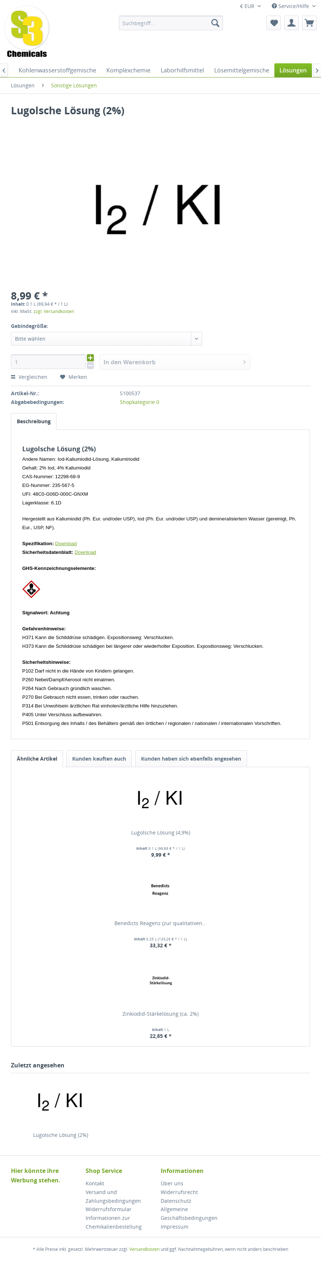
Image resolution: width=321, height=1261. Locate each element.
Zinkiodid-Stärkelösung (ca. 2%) (160, 1013)
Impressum (174, 1226)
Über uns (172, 1183)
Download (66, 543)
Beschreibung (34, 421)
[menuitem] (171, 23)
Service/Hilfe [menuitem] (291, 6)
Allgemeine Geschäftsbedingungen (189, 1213)
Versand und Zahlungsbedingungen (113, 1196)
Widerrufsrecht (179, 1192)
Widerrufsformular (109, 1209)
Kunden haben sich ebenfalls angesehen (191, 758)
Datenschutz (176, 1200)
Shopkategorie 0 (139, 401)
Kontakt (95, 1183)
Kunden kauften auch (99, 758)
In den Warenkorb (174, 361)
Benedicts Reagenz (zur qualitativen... (160, 923)
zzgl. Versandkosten (54, 311)
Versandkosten (144, 1249)
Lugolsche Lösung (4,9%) (160, 832)
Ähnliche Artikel (37, 758)
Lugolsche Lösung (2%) (60, 1134)
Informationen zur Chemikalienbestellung (114, 1222)
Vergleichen (29, 376)
